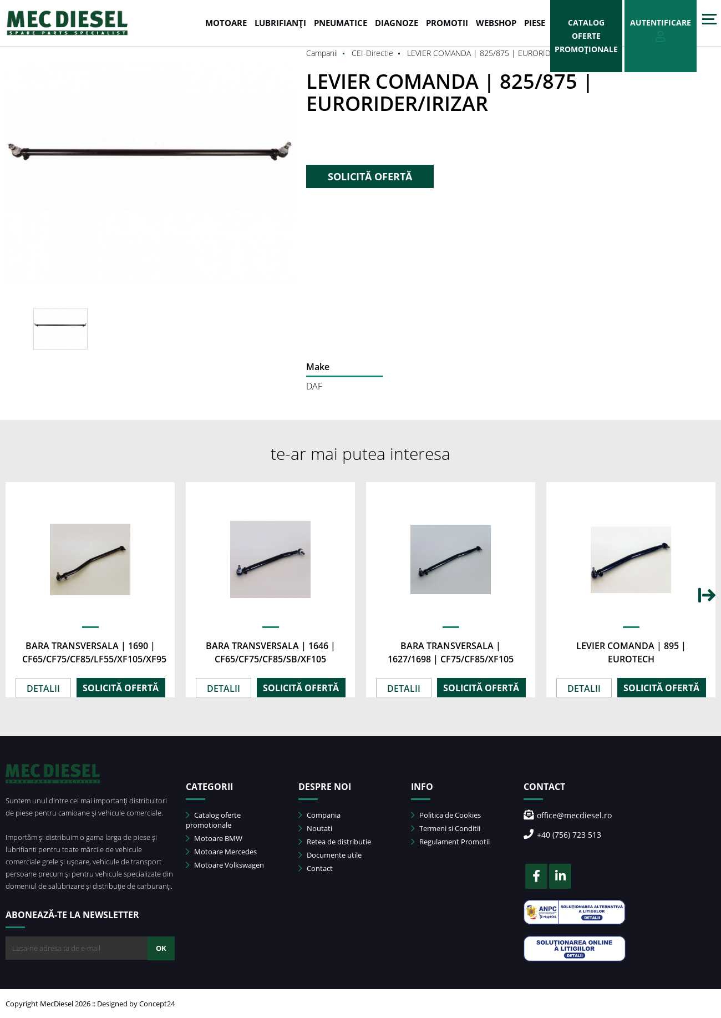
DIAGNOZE (396, 22)
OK (161, 948)
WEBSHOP (496, 22)
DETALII (43, 688)
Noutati (315, 828)
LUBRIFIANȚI (280, 22)
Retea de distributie (334, 842)
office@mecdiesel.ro (568, 815)
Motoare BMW (214, 838)
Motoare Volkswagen (225, 865)
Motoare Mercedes (221, 852)
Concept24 (157, 1004)
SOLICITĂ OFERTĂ (370, 176)
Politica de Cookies (446, 815)
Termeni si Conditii (445, 828)
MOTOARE (226, 22)
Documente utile (330, 855)
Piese (534, 22)
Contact (315, 868)
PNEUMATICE (340, 22)
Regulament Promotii (450, 842)
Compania (319, 815)
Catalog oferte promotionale (213, 820)
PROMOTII (447, 22)
